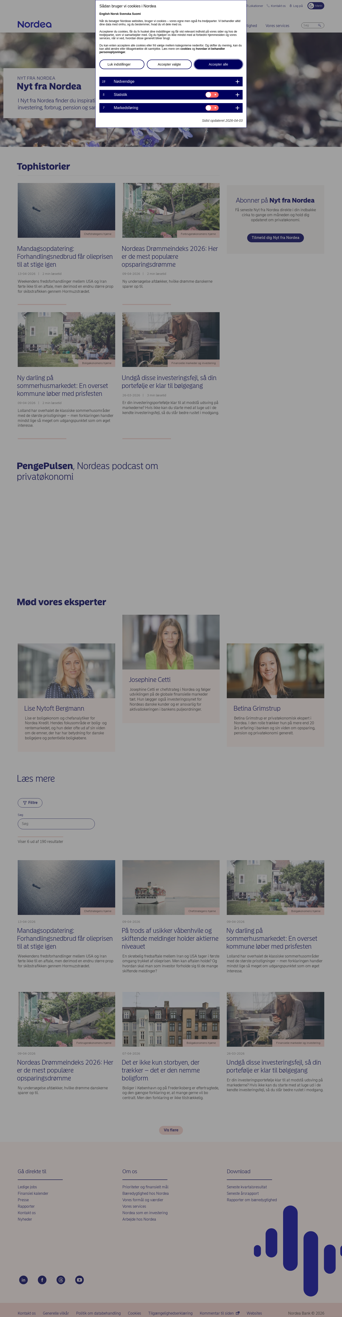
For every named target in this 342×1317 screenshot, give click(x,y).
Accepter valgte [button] (169, 64)
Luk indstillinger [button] (119, 64)
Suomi (136, 14)
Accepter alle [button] (218, 64)
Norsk (115, 14)
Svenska (125, 14)
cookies (185, 48)
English (104, 14)
